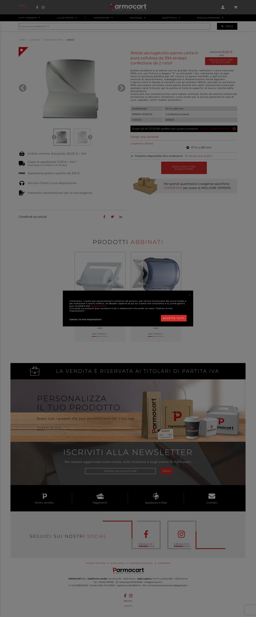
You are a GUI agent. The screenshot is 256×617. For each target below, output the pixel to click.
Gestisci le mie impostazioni (85, 319)
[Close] (189, 295)
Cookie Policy (98, 306)
